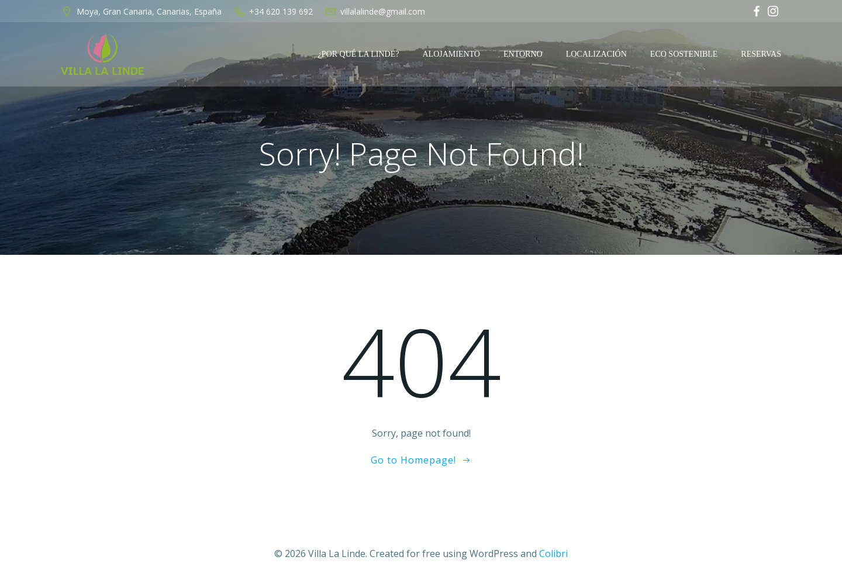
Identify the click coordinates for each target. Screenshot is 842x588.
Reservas (761, 54)
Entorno (523, 54)
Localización (596, 54)
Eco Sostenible (684, 54)
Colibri (553, 553)
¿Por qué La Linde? (358, 54)
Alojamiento (451, 54)
